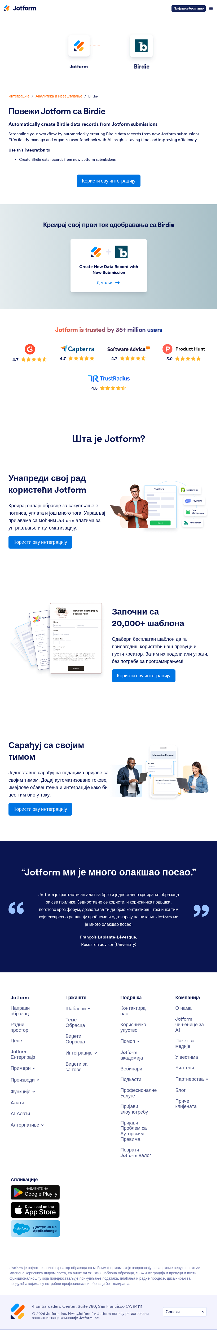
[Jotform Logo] (20, 8)
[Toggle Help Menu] (130, 1041)
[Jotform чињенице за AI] (191, 1024)
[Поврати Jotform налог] (136, 1153)
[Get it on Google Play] (35, 1192)
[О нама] (183, 1008)
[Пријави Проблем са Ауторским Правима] (136, 1131)
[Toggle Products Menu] (25, 1080)
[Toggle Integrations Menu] (81, 1053)
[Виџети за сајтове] (81, 1067)
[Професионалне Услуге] (138, 1093)
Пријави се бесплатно (189, 8)
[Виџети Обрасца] (81, 1039)
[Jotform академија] (136, 1055)
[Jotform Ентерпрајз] (26, 1054)
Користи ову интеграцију (108, 181)
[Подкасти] (130, 1079)
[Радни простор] (26, 1027)
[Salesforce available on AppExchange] (35, 1228)
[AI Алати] (20, 1113)
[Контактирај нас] (136, 1011)
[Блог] (180, 1090)
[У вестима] (186, 1057)
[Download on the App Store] (35, 1210)
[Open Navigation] (211, 8)
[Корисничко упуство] (136, 1027)
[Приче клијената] (191, 1104)
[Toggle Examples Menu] (23, 1068)
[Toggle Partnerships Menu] (192, 1079)
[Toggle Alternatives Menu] (28, 1125)
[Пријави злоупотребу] (136, 1109)
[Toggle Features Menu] (23, 1091)
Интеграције (18, 96)
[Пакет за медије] (191, 1043)
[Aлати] (17, 1102)
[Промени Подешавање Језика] (185, 1311)
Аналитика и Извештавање (59, 96)
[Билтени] (184, 1067)
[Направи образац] (26, 1011)
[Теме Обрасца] (81, 1023)
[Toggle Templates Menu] (78, 1009)
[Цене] (16, 1040)
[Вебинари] (131, 1069)
